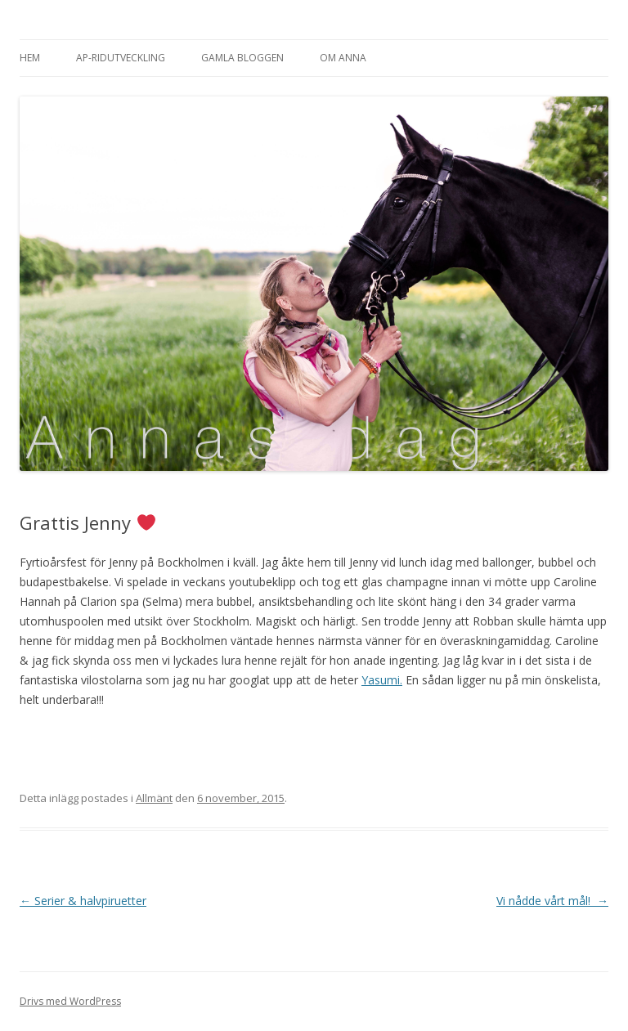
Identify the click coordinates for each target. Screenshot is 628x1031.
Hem (30, 58)
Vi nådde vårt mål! (552, 900)
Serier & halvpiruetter (83, 900)
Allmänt (154, 798)
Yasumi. (381, 680)
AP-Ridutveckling (120, 58)
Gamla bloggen (242, 58)
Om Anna (343, 58)
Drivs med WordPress (70, 1001)
